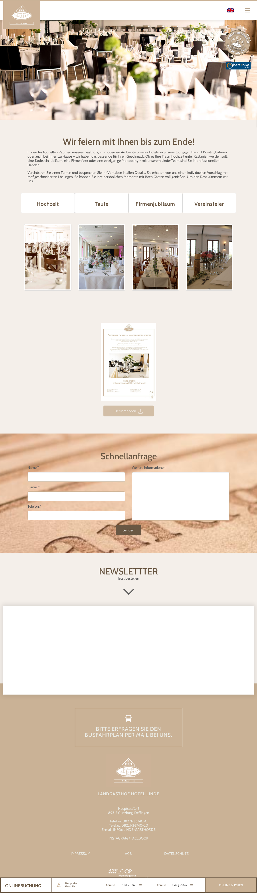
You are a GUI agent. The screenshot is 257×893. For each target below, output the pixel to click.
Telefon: (34, 506)
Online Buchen (231, 885)
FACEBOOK (139, 838)
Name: (33, 467)
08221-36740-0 (135, 821)
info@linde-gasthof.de (134, 830)
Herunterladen (129, 411)
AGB (128, 853)
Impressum (80, 853)
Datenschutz (176, 853)
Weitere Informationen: (149, 467)
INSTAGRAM (118, 838)
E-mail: (34, 487)
